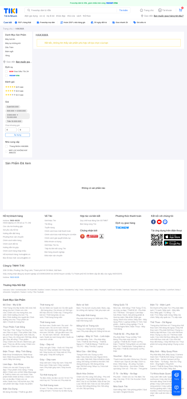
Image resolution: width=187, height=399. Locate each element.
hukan (23, 292)
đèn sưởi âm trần (162, 393)
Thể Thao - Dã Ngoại (161, 322)
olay (156, 290)
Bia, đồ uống (12, 339)
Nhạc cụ (96, 366)
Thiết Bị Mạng (91, 344)
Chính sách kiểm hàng (12, 240)
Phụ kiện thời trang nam (92, 319)
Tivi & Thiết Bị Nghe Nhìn (128, 325)
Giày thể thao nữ (171, 342)
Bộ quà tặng (89, 388)
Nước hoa (12, 381)
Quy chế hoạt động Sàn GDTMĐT (94, 220)
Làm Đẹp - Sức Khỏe (13, 364)
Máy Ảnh (172, 368)
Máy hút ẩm (10, 39)
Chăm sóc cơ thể (15, 372)
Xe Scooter (136, 379)
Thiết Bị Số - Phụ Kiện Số (125, 334)
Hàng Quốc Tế (120, 304)
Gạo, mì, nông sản (16, 337)
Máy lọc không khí (13, 43)
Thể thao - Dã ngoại (125, 312)
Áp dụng (17, 135)
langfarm (15, 292)
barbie (41, 290)
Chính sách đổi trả (10, 244)
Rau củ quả (12, 332)
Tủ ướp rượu (177, 317)
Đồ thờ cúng (86, 366)
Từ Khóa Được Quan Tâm (163, 373)
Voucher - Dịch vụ (122, 356)
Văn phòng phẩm (134, 389)
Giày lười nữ (61, 352)
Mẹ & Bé (129, 317)
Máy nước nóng (166, 315)
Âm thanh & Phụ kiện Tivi (160, 308)
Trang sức (81, 329)
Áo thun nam (45, 325)
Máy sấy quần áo (163, 317)
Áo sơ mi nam (56, 328)
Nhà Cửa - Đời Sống (87, 351)
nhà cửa (71, 16)
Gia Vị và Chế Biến (89, 381)
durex (61, 290)
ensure (55, 290)
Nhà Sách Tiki (120, 386)
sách (79, 16)
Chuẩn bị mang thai (16, 322)
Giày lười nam (45, 363)
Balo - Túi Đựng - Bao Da (165, 361)
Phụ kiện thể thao (167, 330)
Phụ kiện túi (66, 380)
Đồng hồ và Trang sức (88, 325)
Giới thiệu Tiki (50, 220)
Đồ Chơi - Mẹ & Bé (12, 304)
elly (76, 290)
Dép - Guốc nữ (58, 347)
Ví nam (42, 388)
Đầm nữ (49, 308)
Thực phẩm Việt (25, 332)
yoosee (149, 290)
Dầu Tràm (9, 47)
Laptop (100, 346)
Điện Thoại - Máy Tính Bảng (17, 351)
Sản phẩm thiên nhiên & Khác (18, 375)
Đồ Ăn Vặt (86, 384)
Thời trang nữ (46, 304)
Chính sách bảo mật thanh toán (58, 231)
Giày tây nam (57, 363)
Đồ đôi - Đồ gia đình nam (58, 332)
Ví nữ (67, 378)
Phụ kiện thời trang (86, 315)
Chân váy (58, 312)
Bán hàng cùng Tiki (88, 224)
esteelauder (21, 290)
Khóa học (136, 359)
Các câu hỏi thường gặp (13, 226)
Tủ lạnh (158, 310)
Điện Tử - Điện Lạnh (160, 304)
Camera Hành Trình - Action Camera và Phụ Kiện (166, 359)
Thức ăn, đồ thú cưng (16, 344)
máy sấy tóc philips (168, 379)
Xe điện (138, 377)
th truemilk (32, 290)
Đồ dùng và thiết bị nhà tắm (93, 361)
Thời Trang (136, 308)
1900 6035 (14, 277)
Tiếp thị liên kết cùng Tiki (55, 248)
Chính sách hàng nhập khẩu (14, 251)
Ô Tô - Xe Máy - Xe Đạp (125, 373)
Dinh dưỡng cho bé (16, 315)
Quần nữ (57, 308)
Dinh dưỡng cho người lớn (18, 317)
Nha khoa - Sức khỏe (129, 366)
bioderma (69, 290)
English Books (128, 392)
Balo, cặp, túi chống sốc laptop (93, 309)
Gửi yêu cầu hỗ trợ (10, 230)
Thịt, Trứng (16, 330)
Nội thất (89, 359)
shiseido (6, 292)
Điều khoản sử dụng (53, 241)
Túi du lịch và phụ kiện (91, 308)
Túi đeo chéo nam (54, 388)
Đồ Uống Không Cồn (91, 386)
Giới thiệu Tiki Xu (52, 245)
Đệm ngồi (9, 51)
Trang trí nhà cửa (84, 354)
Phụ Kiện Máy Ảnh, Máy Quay (162, 354)
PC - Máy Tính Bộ (88, 346)
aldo (96, 290)
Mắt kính (99, 318)
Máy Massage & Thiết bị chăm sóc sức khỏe (19, 373)
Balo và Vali (83, 304)
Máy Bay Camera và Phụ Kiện (166, 367)
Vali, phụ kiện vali (102, 310)
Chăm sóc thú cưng (85, 377)
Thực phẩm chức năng (17, 370)
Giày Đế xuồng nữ (56, 354)
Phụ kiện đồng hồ (89, 331)
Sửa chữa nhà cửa (88, 357)
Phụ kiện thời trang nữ (86, 318)
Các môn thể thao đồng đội (167, 337)
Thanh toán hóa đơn (121, 359)
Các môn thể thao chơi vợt (166, 338)
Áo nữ (42, 308)
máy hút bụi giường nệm (165, 387)
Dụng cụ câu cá (162, 335)
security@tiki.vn (24, 258)
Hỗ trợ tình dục (24, 381)
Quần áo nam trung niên (55, 337)
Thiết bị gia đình (25, 392)
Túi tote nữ (55, 380)
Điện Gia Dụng (10, 388)
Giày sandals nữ (54, 350)
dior (12, 290)
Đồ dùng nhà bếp (10, 392)
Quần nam (56, 325)
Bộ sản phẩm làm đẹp (18, 382)
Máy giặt (158, 312)
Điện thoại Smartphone (12, 354)
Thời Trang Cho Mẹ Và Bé (13, 308)
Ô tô (128, 379)
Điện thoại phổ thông (16, 357)
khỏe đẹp (60, 16)
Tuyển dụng (50, 227)
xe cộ (42, 16)
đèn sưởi (162, 377)
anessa (142, 290)
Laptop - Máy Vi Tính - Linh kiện (93, 336)
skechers (89, 290)
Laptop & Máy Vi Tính (133, 322)
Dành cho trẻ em (15, 342)
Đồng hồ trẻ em (103, 331)
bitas (177, 290)
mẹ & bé (50, 16)
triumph (103, 290)
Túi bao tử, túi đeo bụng (62, 391)
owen (47, 290)
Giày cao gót (45, 347)
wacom (134, 290)
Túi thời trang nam (49, 385)
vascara (6, 290)
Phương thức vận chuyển (13, 237)
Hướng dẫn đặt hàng (11, 233)
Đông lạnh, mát (20, 335)
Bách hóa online (126, 319)
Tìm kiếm (123, 10)
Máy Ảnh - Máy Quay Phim (163, 351)
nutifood (111, 290)
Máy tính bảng (14, 359)
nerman (126, 290)
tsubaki (41, 292)
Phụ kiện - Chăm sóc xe (123, 377)
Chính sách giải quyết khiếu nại (58, 238)
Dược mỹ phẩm (26, 384)
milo (81, 290)
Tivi (156, 315)
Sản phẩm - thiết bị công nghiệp (130, 323)
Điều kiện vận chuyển (53, 255)
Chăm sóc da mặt (10, 367)
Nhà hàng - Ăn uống (127, 364)
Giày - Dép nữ (47, 344)
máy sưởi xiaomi (169, 386)
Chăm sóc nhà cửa (19, 346)
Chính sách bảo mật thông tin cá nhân (60, 234)
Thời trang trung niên (53, 317)
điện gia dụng (31, 16)
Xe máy (121, 379)
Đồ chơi (29, 308)
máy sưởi (154, 377)
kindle (119, 290)
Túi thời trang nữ (48, 374)
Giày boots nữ (49, 352)
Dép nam (53, 365)
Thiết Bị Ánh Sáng (166, 357)
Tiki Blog (48, 224)
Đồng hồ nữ (91, 329)
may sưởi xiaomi (163, 384)
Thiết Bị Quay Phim (165, 366)
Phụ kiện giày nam (52, 367)
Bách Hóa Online (85, 373)
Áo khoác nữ (59, 310)
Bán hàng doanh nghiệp (55, 252)
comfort (170, 290)
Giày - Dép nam (48, 359)
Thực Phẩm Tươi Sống (14, 327)
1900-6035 (15, 220)
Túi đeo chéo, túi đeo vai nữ (51, 378)
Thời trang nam (47, 322)
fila (34, 292)
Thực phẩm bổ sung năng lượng (167, 343)
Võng (7, 55)
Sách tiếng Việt (119, 389)
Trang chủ (149, 10)
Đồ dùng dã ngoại (167, 328)
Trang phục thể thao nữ (160, 325)
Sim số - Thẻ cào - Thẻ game (134, 368)
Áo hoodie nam (51, 330)
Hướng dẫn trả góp (11, 247)
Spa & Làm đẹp (131, 361)
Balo (78, 308)
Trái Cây (6, 330)
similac (163, 290)
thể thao (87, 16)
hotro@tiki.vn (24, 254)
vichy (29, 292)
